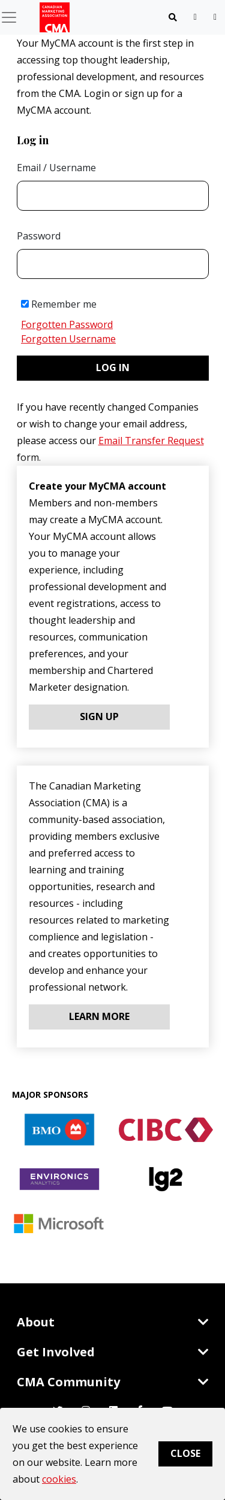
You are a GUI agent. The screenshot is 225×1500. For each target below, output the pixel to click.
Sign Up (99, 716)
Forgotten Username (68, 338)
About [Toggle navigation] (113, 1322)
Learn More (99, 1016)
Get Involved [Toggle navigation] (113, 1352)
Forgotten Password (67, 324)
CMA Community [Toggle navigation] (113, 1382)
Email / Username (56, 167)
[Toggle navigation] (172, 17)
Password (39, 235)
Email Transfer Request (151, 440)
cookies (59, 1479)
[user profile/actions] (215, 17)
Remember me (59, 304)
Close (185, 1453)
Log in (113, 367)
